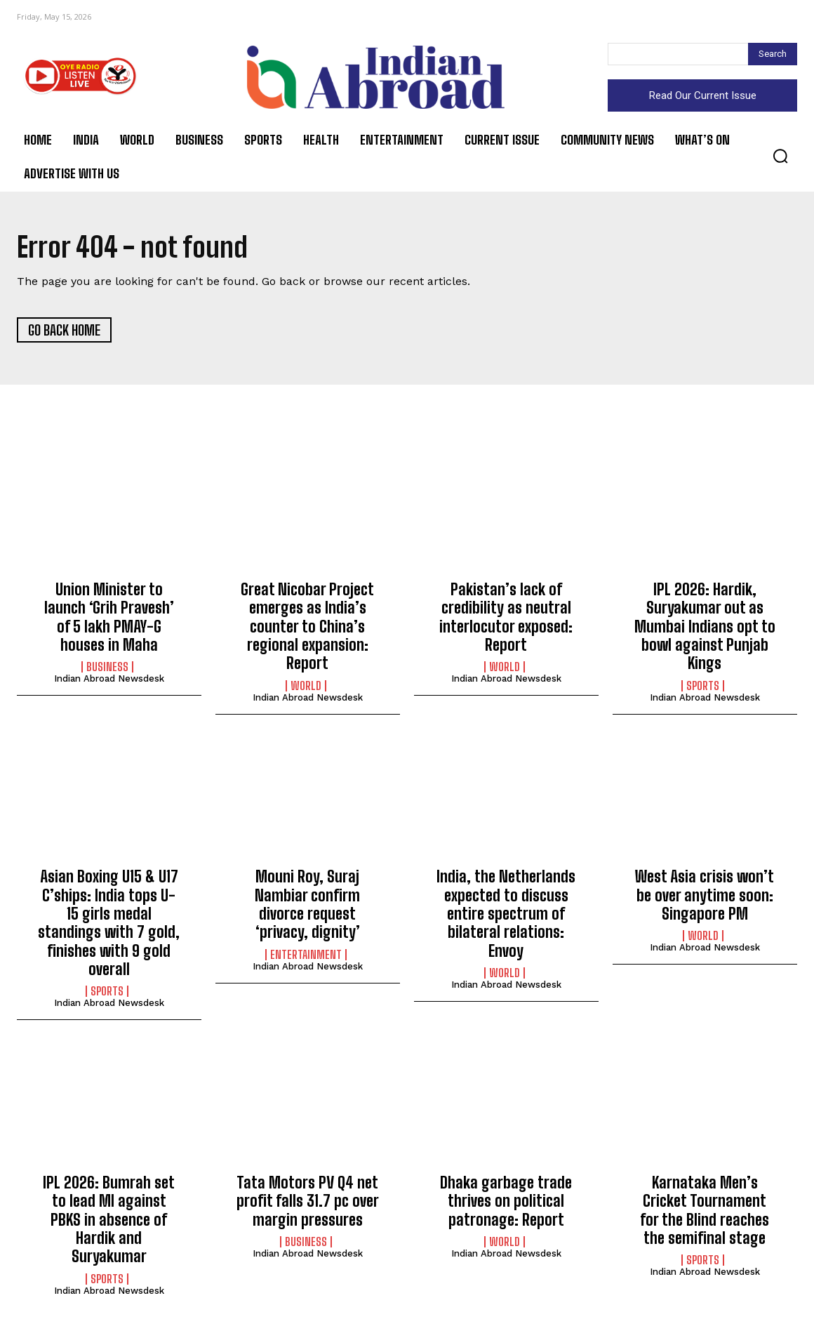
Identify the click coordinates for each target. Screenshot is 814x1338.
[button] (780, 156)
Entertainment (306, 956)
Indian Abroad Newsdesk (109, 681)
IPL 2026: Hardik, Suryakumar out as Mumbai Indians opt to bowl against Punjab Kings (704, 628)
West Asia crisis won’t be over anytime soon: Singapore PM (704, 897)
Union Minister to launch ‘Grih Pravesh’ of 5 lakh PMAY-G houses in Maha (109, 619)
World (306, 688)
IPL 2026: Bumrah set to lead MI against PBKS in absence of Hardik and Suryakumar (109, 1222)
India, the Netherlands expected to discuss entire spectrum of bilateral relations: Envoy (505, 915)
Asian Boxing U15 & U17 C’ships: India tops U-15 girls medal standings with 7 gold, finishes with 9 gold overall (109, 925)
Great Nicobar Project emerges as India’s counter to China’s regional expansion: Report (307, 628)
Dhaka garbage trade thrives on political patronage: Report (506, 1203)
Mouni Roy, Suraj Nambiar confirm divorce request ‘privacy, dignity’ (307, 906)
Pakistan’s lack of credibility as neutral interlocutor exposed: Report (506, 619)
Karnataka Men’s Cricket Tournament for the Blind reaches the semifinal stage (704, 1212)
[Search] (772, 54)
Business (107, 669)
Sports (702, 688)
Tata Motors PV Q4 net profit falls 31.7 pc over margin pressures (307, 1203)
